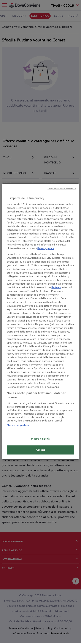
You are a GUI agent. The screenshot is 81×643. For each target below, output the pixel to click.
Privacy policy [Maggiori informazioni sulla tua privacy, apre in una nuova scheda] (45, 248)
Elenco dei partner (18, 425)
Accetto (40, 449)
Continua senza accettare (62, 188)
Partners (56, 287)
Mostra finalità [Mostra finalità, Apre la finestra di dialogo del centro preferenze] (40, 438)
